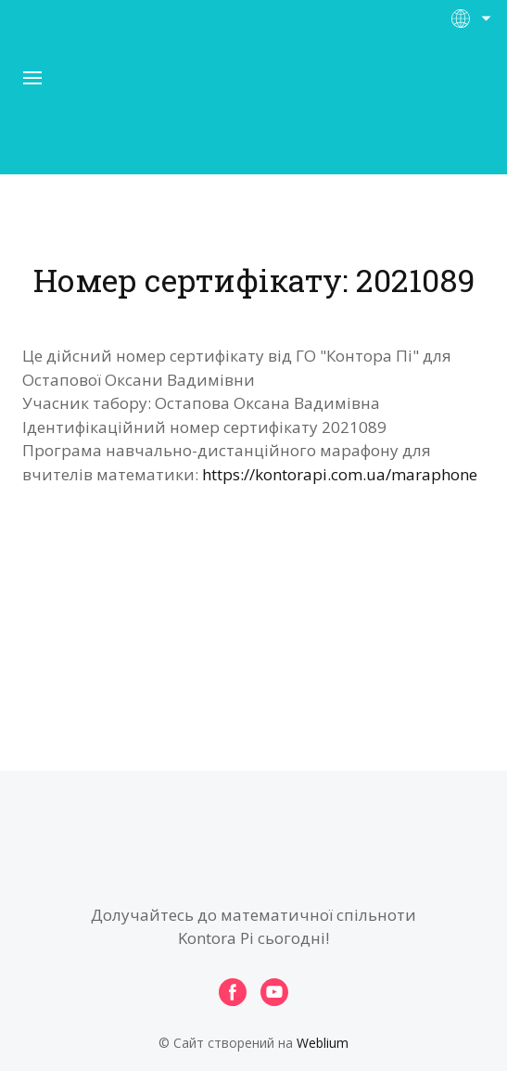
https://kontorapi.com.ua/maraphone (339, 474)
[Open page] (254, 110)
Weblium (323, 1043)
